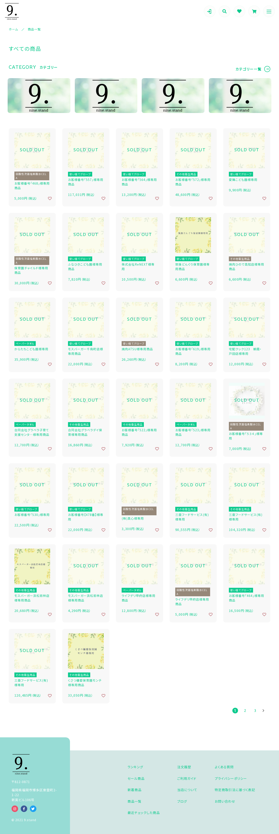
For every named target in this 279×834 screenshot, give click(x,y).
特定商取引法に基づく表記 (235, 789)
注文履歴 (184, 767)
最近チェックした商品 (144, 812)
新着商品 (134, 789)
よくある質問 (224, 767)
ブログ (182, 801)
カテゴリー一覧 (248, 69)
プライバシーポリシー (231, 778)
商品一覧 (134, 801)
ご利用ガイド (186, 778)
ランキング (135, 767)
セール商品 (136, 778)
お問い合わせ (225, 801)
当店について (187, 789)
